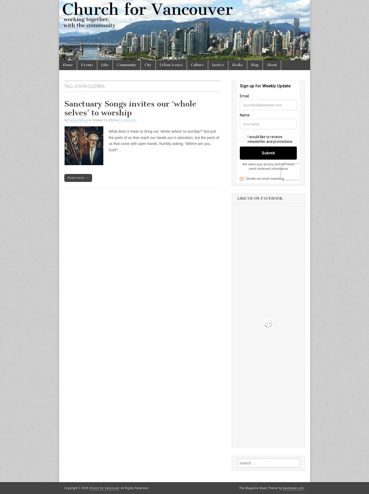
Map (255, 65)
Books (237, 65)
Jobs (105, 65)
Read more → (78, 178)
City (148, 65)
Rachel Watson (78, 120)
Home (68, 65)
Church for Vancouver (104, 488)
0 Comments (128, 120)
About (272, 65)
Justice (218, 65)
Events (87, 65)
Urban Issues (171, 65)
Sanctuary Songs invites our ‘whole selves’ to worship (130, 108)
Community (127, 65)
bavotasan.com (293, 488)
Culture (197, 65)
